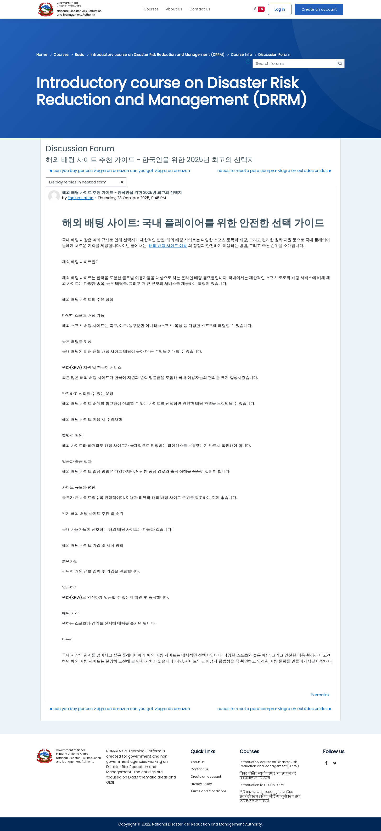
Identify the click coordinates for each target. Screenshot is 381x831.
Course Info (241, 54)
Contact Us (199, 9)
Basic (79, 54)
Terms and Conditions (208, 791)
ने (255, 9)
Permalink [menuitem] (320, 694)
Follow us (334, 751)
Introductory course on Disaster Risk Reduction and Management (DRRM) (158, 54)
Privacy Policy (201, 784)
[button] (249, 63)
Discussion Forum (274, 54)
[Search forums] (294, 63)
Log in (279, 9)
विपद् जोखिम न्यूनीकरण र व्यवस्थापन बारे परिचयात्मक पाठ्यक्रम (268, 775)
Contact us (199, 769)
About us (197, 762)
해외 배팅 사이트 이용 (168, 245)
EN (261, 9)
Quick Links (202, 751)
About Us (174, 9)
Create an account (319, 9)
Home (41, 54)
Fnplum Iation (81, 197)
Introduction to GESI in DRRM (262, 785)
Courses (151, 9)
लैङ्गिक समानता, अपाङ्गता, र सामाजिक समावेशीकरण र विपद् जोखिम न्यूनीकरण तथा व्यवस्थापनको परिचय (270, 796)
